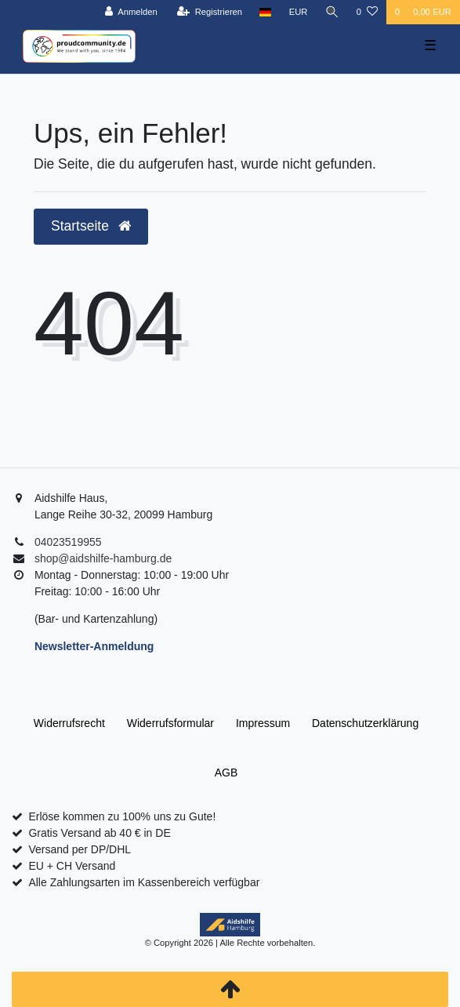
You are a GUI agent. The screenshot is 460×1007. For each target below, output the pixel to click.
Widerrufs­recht (69, 723)
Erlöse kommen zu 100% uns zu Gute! (122, 816)
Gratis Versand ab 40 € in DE (99, 833)
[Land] (265, 12)
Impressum (263, 723)
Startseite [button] (91, 226)
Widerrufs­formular (170, 723)
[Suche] (332, 12)
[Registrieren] (209, 12)
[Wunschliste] (367, 12)
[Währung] (299, 12)
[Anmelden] (131, 12)
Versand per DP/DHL (79, 849)
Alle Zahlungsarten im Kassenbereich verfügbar (143, 882)
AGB (226, 772)
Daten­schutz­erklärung (365, 723)
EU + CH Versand (71, 866)
